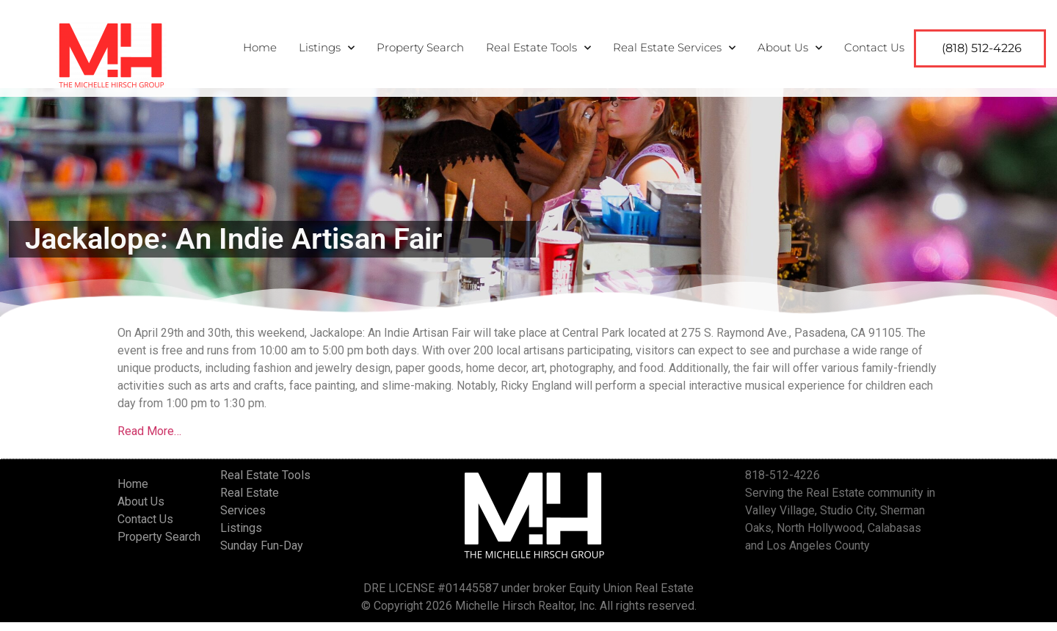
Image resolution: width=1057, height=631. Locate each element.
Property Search (420, 47)
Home (260, 47)
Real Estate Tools (538, 48)
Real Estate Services (674, 48)
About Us (790, 48)
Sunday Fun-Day (261, 554)
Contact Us (874, 47)
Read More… (149, 440)
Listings (327, 48)
